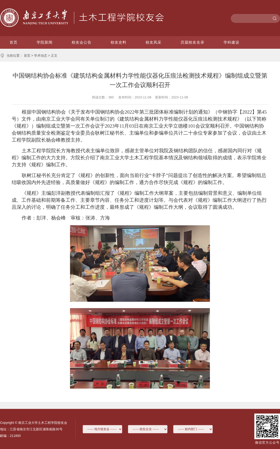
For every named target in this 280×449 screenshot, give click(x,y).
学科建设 (231, 42)
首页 (14, 42)
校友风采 (153, 42)
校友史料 (118, 42)
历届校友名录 (192, 42)
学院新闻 (44, 42)
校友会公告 (81, 42)
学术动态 (40, 55)
